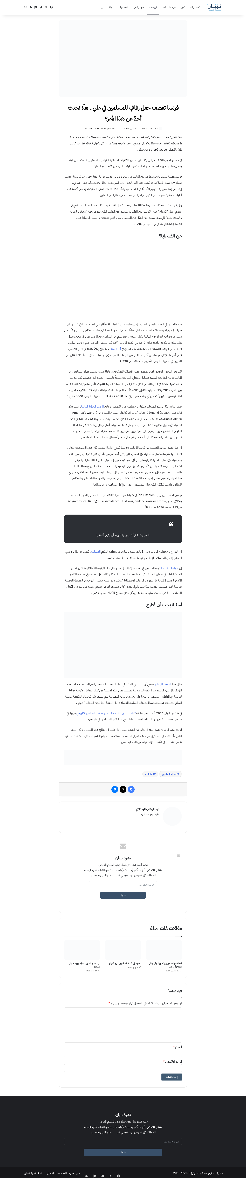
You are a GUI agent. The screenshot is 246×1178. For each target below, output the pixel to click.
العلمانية (96, 552)
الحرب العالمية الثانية (92, 406)
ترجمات (153, 7)
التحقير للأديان (163, 684)
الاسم (177, 1045)
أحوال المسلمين (169, 774)
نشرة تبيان (30, 1171)
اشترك (123, 894)
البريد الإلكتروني (172, 1060)
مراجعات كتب (169, 7)
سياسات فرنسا (169, 568)
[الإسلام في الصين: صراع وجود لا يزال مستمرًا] (82, 948)
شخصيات (123, 7)
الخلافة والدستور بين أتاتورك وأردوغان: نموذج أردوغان (165, 963)
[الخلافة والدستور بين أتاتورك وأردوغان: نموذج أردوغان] (164, 948)
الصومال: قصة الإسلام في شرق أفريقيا (124, 962)
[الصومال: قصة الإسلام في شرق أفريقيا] (123, 948)
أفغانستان (115, 349)
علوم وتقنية (139, 7)
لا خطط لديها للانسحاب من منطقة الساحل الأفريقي (106, 713)
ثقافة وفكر (195, 7)
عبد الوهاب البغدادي (149, 128)
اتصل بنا (49, 1171)
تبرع (40, 1171)
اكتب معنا (61, 1171)
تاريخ (182, 7)
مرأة (111, 7)
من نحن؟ (74, 1171)
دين (102, 7)
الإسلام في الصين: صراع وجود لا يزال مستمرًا (84, 963)
